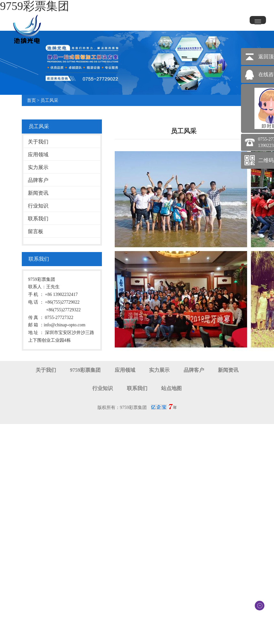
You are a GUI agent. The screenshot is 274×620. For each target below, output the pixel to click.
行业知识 (38, 205)
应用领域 (38, 154)
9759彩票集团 (85, 370)
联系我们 (38, 218)
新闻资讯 (38, 193)
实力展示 (38, 167)
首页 (31, 100)
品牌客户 (38, 180)
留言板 (35, 231)
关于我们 (38, 141)
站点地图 (171, 388)
